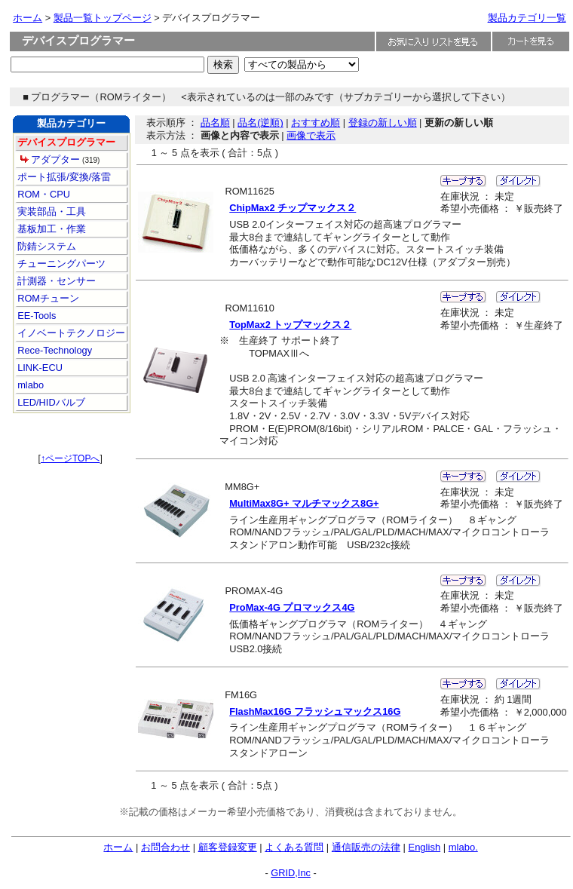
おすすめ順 (315, 122)
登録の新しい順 (382, 122)
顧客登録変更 (227, 847)
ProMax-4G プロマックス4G (291, 607)
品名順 (215, 122)
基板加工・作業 (51, 229)
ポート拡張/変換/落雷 (63, 176)
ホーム (27, 17)
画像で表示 (311, 135)
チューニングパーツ (60, 263)
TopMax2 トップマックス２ (290, 324)
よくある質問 (294, 847)
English (424, 847)
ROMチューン (47, 298)
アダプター (55, 159)
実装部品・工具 (51, 211)
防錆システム (46, 246)
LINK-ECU (39, 367)
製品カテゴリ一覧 (527, 17)
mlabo (29, 385)
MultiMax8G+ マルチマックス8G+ (303, 503)
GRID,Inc (291, 872)
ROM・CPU (42, 194)
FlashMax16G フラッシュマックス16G (314, 711)
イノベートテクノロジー (70, 333)
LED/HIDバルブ (50, 402)
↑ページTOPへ (70, 458)
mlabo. (463, 847)
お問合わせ (165, 847)
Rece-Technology (53, 350)
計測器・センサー (56, 281)
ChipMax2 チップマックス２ (292, 207)
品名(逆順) (260, 122)
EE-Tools (36, 315)
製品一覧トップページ (103, 17)
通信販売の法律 (366, 847)
